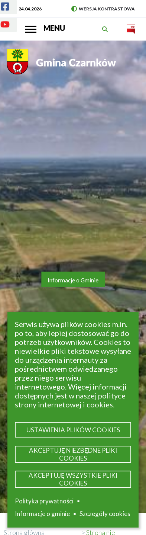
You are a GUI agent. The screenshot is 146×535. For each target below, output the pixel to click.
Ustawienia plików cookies (73, 430)
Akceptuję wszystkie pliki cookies (73, 479)
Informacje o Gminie (73, 280)
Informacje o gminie (42, 513)
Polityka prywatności (44, 501)
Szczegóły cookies (105, 514)
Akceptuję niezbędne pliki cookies (73, 454)
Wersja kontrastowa (103, 9)
